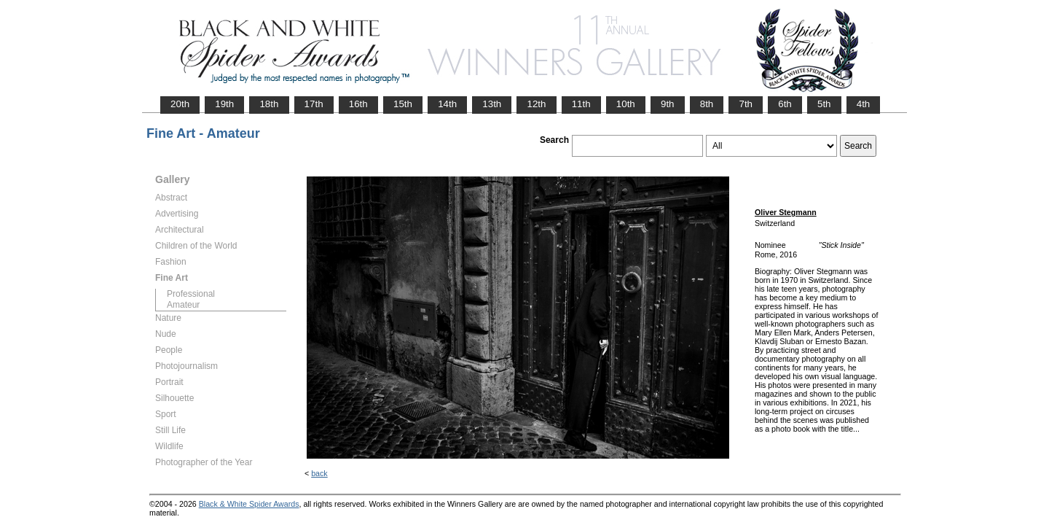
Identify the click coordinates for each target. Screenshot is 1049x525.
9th (668, 103)
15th (402, 103)
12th (536, 103)
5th (824, 103)
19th (224, 103)
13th (491, 103)
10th (625, 103)
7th (746, 103)
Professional (191, 294)
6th (785, 103)
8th (707, 103)
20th (179, 103)
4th (864, 103)
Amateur (183, 305)
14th (447, 103)
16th (358, 103)
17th (313, 103)
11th (581, 103)
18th (268, 103)
